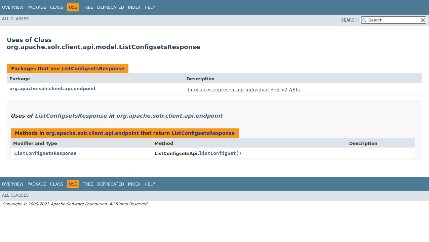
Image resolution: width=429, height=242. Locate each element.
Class (56, 7)
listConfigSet (217, 153)
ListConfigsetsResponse (92, 68)
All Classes (15, 18)
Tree (88, 7)
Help (150, 7)
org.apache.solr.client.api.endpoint (52, 88)
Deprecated (110, 7)
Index (134, 7)
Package (37, 7)
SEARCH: (350, 20)
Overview (13, 7)
